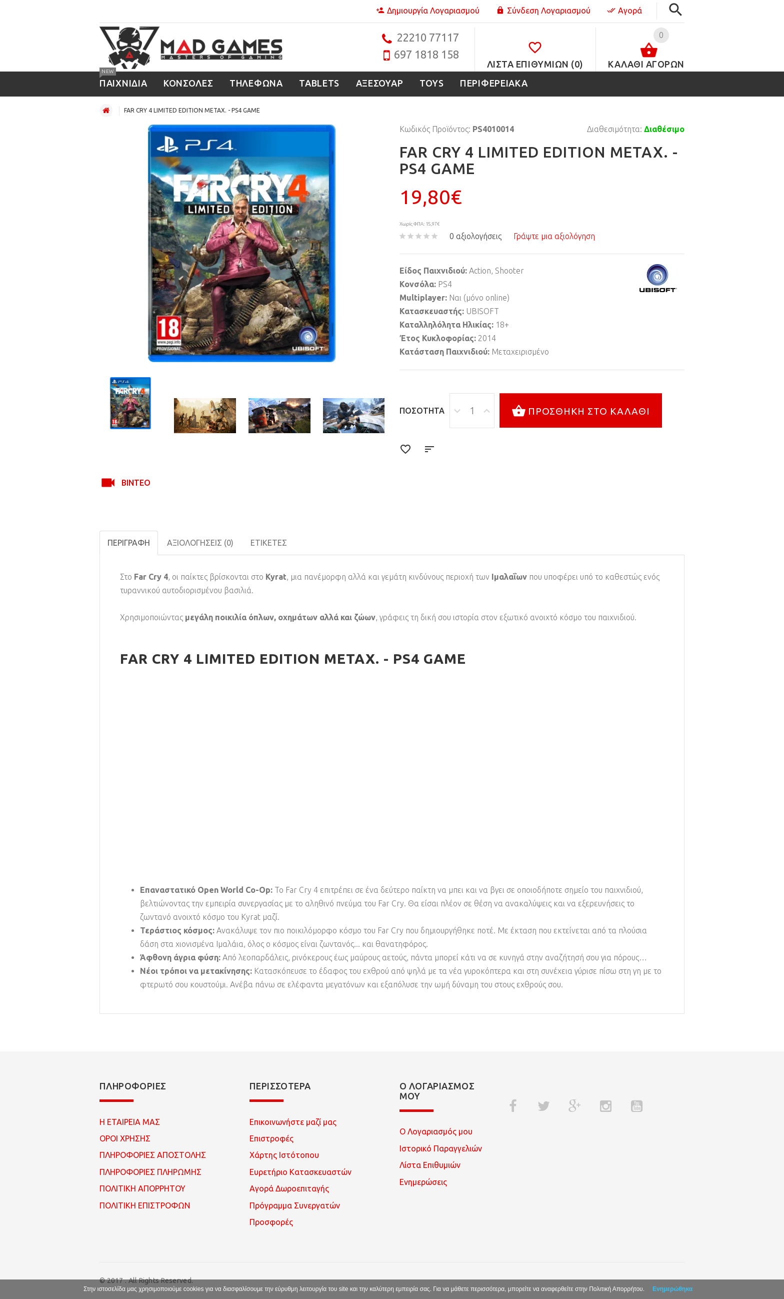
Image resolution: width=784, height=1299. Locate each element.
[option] (131, 403)
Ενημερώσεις (423, 1181)
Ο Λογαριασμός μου (436, 1131)
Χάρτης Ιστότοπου (284, 1154)
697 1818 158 (426, 54)
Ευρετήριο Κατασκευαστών (301, 1171)
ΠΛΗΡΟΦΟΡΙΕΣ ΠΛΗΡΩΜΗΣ (151, 1171)
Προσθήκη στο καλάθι (581, 412)
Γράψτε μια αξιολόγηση (554, 236)
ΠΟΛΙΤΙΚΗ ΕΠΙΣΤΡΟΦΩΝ (145, 1205)
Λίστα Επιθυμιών (430, 1164)
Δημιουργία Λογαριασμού (428, 10)
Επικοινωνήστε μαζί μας (293, 1121)
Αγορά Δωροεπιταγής (289, 1188)
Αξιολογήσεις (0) (200, 542)
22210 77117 (427, 37)
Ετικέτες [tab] (268, 542)
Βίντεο (125, 482)
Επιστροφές (272, 1138)
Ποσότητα (422, 410)
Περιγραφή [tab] (129, 542)
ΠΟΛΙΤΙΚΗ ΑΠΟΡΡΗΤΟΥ (143, 1188)
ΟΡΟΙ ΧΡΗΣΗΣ (125, 1138)
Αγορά (624, 10)
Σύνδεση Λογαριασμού (543, 10)
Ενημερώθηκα (672, 1288)
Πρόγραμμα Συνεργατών (295, 1205)
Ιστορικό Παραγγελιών (441, 1148)
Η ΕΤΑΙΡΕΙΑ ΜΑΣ (130, 1121)
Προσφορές (271, 1221)
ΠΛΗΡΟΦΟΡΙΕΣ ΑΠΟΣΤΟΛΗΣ (153, 1154)
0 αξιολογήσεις (476, 236)
